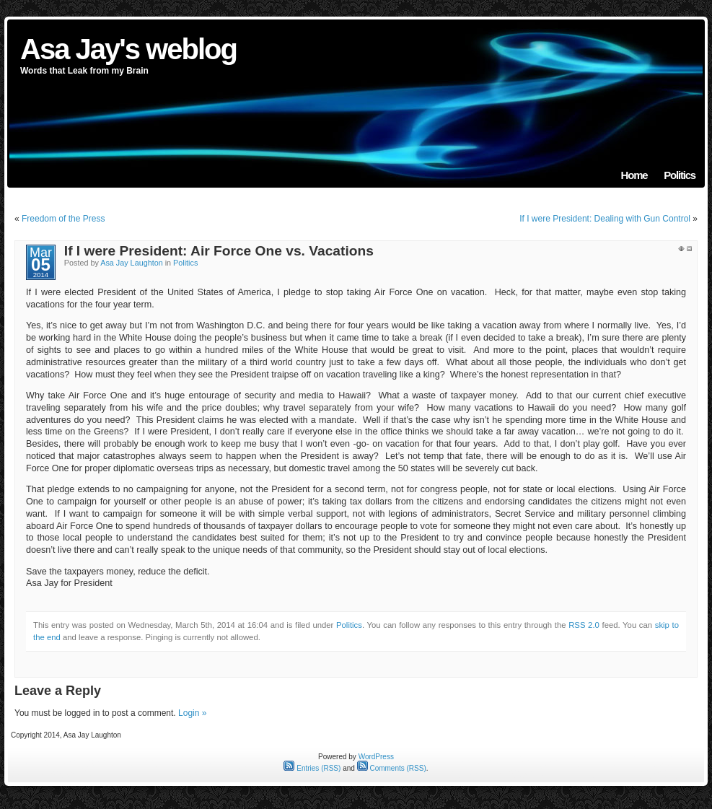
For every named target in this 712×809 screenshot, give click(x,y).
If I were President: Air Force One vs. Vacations (219, 250)
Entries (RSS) (312, 768)
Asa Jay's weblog (128, 49)
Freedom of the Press (63, 219)
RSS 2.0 (583, 625)
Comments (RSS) (391, 768)
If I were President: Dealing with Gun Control (604, 219)
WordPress (376, 757)
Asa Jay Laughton (131, 262)
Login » (192, 713)
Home (634, 175)
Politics (679, 175)
